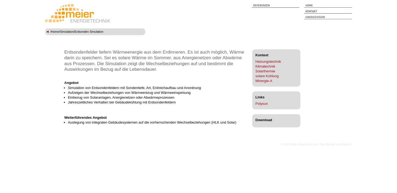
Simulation (67, 31)
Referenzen (276, 6)
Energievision (328, 18)
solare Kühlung (267, 76)
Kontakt (328, 12)
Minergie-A (264, 81)
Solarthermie (265, 71)
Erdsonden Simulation (88, 31)
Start (328, 6)
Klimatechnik (265, 66)
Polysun (262, 104)
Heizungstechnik (268, 62)
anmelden (272, 144)
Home (55, 31)
